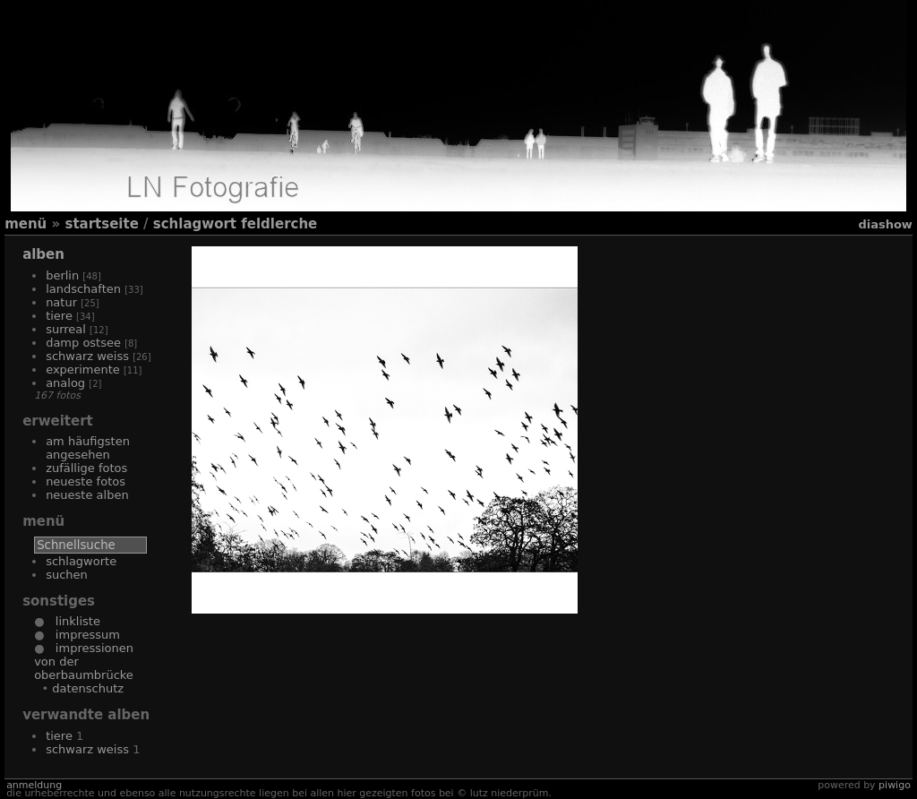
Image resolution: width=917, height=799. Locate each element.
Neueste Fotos (85, 481)
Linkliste (71, 621)
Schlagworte (81, 561)
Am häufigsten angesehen (88, 447)
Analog (65, 383)
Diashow (885, 224)
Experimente (83, 369)
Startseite (101, 224)
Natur (61, 302)
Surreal (66, 329)
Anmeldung (34, 785)
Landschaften (83, 289)
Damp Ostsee (83, 342)
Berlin (62, 275)
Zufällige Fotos (86, 468)
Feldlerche (279, 224)
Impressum (81, 634)
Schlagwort (194, 224)
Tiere (59, 315)
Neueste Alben (87, 495)
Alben (43, 254)
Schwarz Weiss (87, 356)
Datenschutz (88, 688)
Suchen (67, 574)
